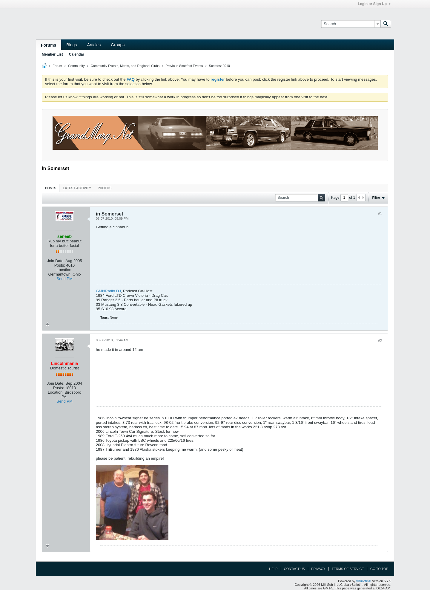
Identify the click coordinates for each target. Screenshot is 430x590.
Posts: (59, 265)
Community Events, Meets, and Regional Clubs (125, 66)
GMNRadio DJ (108, 291)
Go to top (379, 569)
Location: (65, 270)
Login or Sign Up (374, 4)
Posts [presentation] (50, 188)
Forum (57, 66)
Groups (118, 44)
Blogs (71, 44)
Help (273, 569)
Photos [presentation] (104, 188)
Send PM (64, 278)
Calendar (76, 54)
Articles (94, 44)
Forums (48, 45)
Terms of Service (348, 569)
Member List (52, 54)
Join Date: (55, 261)
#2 (380, 341)
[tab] (50, 188)
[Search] (350, 24)
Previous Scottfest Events (184, 66)
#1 (380, 214)
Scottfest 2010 (219, 66)
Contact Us (294, 569)
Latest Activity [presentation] (77, 188)
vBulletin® (363, 581)
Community (76, 66)
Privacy (318, 569)
